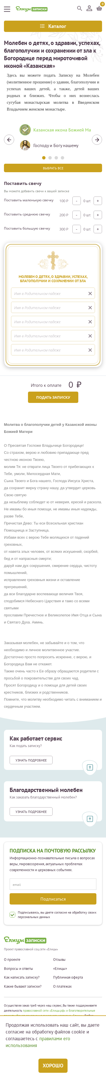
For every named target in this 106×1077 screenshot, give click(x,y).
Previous (9, 140)
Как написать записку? (22, 977)
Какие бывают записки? (23, 986)
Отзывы (59, 959)
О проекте (12, 959)
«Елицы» (60, 968)
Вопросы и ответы (18, 968)
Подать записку (53, 397)
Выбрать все (53, 168)
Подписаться (53, 899)
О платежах (62, 986)
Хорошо (53, 1065)
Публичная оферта (68, 977)
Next (97, 140)
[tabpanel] (53, 139)
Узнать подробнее (31, 760)
